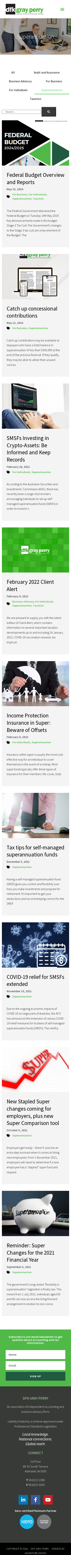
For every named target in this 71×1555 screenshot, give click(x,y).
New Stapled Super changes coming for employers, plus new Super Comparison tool (33, 1112)
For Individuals (18, 90)
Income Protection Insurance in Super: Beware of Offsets (29, 722)
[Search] (48, 111)
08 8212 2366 (37, 1480)
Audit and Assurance (47, 72)
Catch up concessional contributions (32, 312)
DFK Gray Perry (40, 1548)
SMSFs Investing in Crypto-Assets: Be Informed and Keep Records (29, 448)
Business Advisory (20, 81)
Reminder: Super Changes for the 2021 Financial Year (31, 1252)
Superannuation (51, 90)
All (13, 72)
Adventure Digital (35, 1553)
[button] (62, 9)
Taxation (35, 99)
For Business (54, 81)
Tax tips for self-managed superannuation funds (35, 851)
